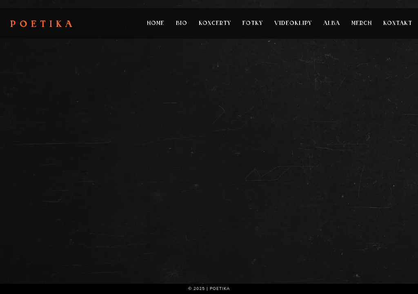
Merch (361, 23)
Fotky (252, 23)
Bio (181, 23)
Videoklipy (293, 23)
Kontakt (397, 23)
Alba (331, 23)
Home (156, 23)
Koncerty (215, 23)
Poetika (43, 25)
